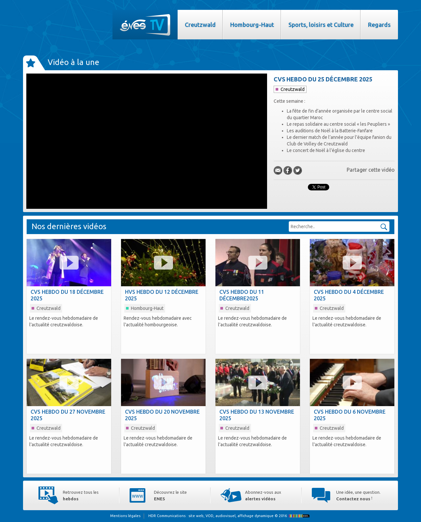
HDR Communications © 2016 (229, 516)
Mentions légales (125, 516)
